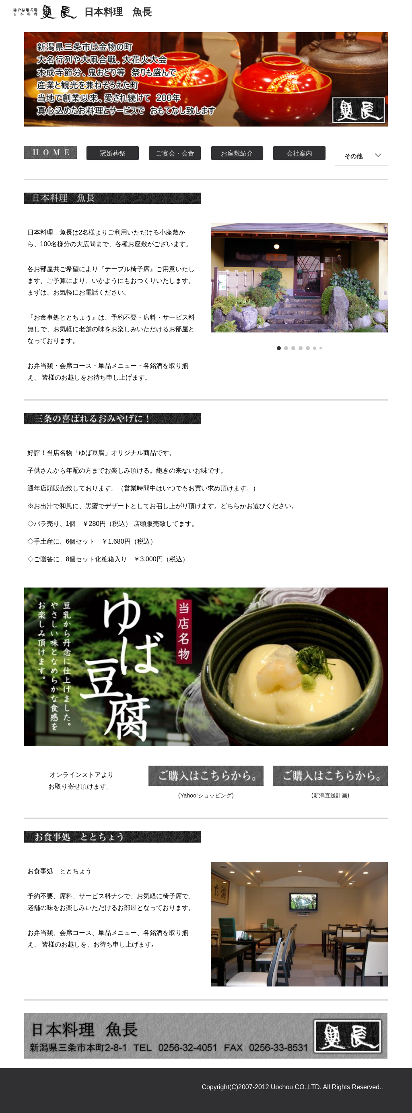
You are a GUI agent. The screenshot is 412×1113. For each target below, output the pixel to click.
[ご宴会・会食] (175, 153)
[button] (378, 156)
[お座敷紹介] (237, 153)
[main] (361, 156)
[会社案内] (299, 153)
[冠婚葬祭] (112, 153)
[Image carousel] (299, 286)
